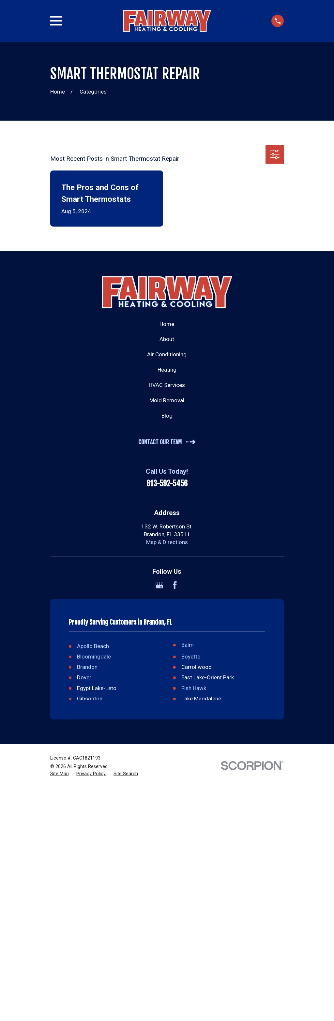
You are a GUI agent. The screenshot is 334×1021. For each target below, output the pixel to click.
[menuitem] (59, 774)
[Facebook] (175, 585)
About (166, 339)
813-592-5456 (167, 484)
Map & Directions (167, 542)
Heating (167, 369)
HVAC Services (167, 385)
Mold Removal (166, 400)
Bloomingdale (94, 656)
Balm (187, 645)
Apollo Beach (93, 646)
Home (166, 324)
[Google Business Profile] (159, 585)
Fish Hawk (193, 688)
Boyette (190, 656)
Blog (167, 415)
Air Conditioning (167, 354)
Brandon (87, 667)
